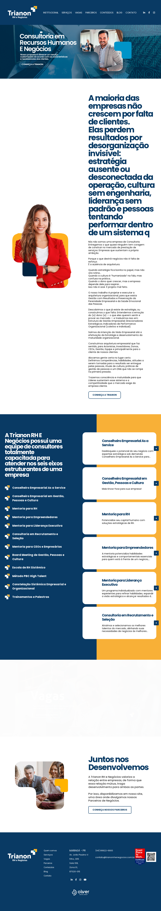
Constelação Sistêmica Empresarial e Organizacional (39, 586)
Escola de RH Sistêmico (28, 567)
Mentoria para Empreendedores (35, 517)
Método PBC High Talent (29, 576)
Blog (46, 871)
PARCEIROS (91, 12)
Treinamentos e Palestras (30, 597)
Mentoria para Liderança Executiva (37, 526)
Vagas (47, 859)
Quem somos (51, 850)
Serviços (48, 854)
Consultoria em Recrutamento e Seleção (35, 536)
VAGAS (78, 12)
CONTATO (131, 12)
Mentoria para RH (24, 508)
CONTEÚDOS (106, 12)
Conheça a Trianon (105, 395)
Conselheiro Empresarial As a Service (38, 488)
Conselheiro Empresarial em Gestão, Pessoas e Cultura (38, 498)
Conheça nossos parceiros (110, 810)
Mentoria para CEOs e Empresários (37, 547)
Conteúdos (50, 867)
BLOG (119, 12)
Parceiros (49, 863)
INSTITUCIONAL (50, 12)
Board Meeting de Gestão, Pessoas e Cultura (38, 557)
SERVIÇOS (67, 12)
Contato (48, 875)
